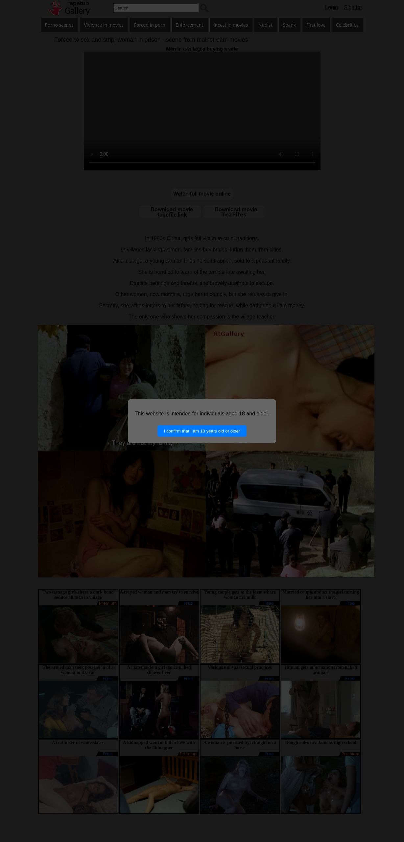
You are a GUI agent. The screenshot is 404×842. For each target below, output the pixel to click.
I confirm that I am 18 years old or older (202, 431)
